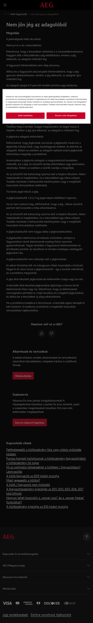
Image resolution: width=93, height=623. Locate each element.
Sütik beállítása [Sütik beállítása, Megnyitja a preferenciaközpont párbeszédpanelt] (25, 115)
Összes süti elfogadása (66, 115)
